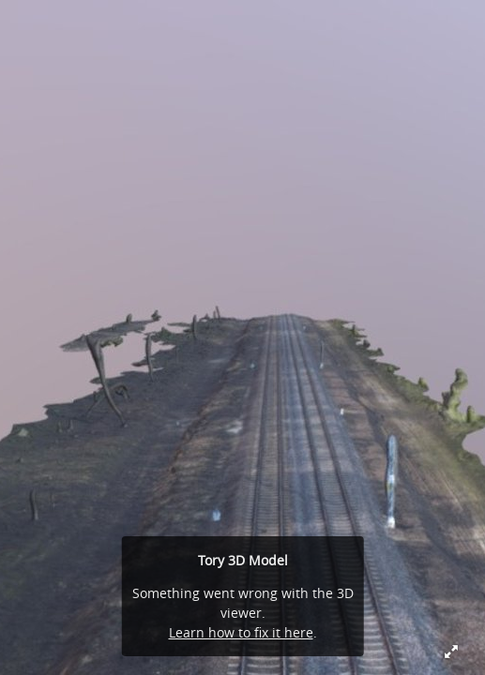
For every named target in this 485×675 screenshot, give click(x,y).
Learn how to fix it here (241, 632)
